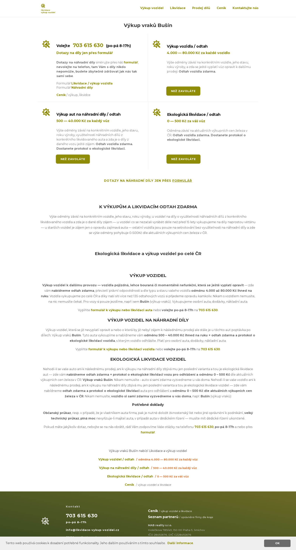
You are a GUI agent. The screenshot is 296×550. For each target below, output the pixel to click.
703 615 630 (88, 45)
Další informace (180, 543)
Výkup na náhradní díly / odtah (148, 468)
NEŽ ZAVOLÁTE (183, 91)
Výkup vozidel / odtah (148, 459)
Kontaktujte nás (245, 8)
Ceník (221, 8)
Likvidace (178, 8)
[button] (166, 543)
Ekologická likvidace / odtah (148, 476)
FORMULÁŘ (182, 181)
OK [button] (277, 543)
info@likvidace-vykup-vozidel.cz (92, 530)
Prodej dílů (201, 8)
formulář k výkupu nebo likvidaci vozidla (121, 349)
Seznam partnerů (163, 517)
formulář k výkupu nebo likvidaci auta (121, 310)
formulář (131, 62)
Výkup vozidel (151, 8)
